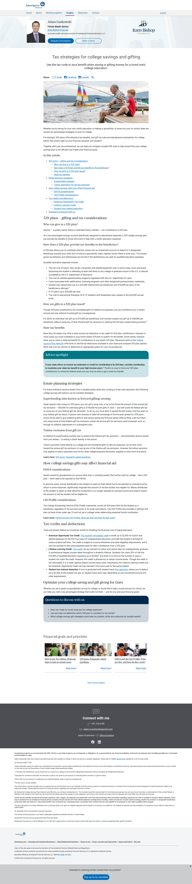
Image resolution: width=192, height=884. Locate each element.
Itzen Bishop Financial (58, 30)
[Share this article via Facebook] (70, 77)
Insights (70, 13)
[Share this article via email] (56, 78)
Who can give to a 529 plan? (67, 164)
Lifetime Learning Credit (65, 205)
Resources (83, 13)
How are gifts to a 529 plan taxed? (69, 171)
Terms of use (85, 842)
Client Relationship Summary (67, 842)
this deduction (121, 569)
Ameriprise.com (20, 842)
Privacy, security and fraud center (104, 842)
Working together (54, 13)
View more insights (96, 683)
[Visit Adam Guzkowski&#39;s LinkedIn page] (99, 742)
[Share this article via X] (92, 77)
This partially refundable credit (95, 535)
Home (29, 13)
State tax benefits (62, 174)
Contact (95, 13)
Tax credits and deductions (61, 198)
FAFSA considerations (64, 191)
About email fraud (125, 842)
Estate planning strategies (61, 178)
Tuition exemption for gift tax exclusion (72, 185)
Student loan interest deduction (68, 208)
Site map (137, 842)
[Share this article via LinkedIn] (83, 77)
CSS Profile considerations (66, 195)
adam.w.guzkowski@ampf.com (98, 729)
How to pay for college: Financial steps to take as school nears (60, 660)
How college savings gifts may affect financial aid (72, 188)
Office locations (105, 735)
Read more (71, 668)
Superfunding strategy (64, 181)
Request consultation (60, 41)
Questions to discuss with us (62, 212)
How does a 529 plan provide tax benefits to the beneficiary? (81, 168)
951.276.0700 (98, 723)
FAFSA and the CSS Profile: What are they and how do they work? (86, 518)
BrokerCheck (121, 759)
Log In (163, 13)
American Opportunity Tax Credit (69, 202)
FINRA (62, 855)
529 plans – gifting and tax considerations (68, 161)
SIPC (69, 855)
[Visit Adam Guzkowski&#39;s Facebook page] (93, 742)
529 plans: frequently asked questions (73, 457)
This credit (77, 549)
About (39, 13)
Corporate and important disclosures (41, 842)
